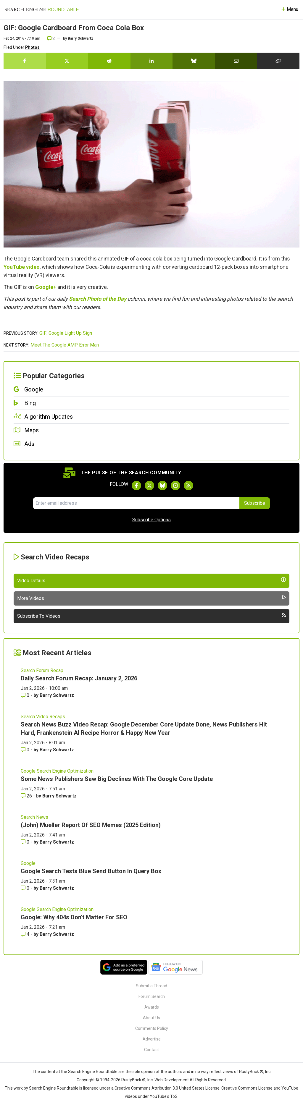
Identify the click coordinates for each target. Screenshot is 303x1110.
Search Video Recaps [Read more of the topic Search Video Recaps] (43, 716)
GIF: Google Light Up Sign (65, 333)
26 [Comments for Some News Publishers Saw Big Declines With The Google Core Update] (27, 796)
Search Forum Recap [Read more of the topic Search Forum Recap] (42, 670)
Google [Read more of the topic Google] (28, 863)
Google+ (45, 287)
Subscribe (254, 503)
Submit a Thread (151, 985)
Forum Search (151, 996)
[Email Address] (136, 503)
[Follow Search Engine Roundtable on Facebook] (136, 485)
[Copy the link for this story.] (278, 61)
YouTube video (22, 267)
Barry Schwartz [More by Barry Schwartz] (57, 695)
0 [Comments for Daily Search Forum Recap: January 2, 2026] (25, 695)
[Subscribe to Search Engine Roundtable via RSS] (188, 485)
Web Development (171, 1079)
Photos (32, 47)
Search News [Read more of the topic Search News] (34, 817)
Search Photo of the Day (97, 299)
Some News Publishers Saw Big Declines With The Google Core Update (117, 778)
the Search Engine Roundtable (89, 1071)
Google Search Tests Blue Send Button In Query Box (91, 871)
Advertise (152, 1039)
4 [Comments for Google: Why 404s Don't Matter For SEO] (25, 934)
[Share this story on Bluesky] (194, 61)
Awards (151, 1007)
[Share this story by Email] (236, 61)
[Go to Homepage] (42, 9)
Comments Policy (151, 1028)
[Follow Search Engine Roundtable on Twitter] (149, 485)
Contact (151, 1049)
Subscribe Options (151, 519)
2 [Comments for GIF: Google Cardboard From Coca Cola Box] (51, 38)
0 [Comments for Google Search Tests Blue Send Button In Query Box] (25, 888)
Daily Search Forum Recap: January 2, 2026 (79, 678)
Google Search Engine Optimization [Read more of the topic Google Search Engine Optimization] (57, 771)
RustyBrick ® (133, 1079)
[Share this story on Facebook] (25, 61)
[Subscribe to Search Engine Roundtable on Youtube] (175, 485)
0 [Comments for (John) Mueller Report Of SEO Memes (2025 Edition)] (25, 842)
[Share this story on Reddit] (109, 61)
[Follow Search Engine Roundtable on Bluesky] (162, 485)
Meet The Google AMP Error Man (64, 345)
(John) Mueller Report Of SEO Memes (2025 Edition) (91, 825)
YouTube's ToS (164, 1096)
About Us (151, 1017)
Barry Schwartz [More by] (80, 38)
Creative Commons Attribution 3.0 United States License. (167, 1088)
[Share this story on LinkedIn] (151, 61)
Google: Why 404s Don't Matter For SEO (74, 917)
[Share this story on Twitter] (67, 61)
